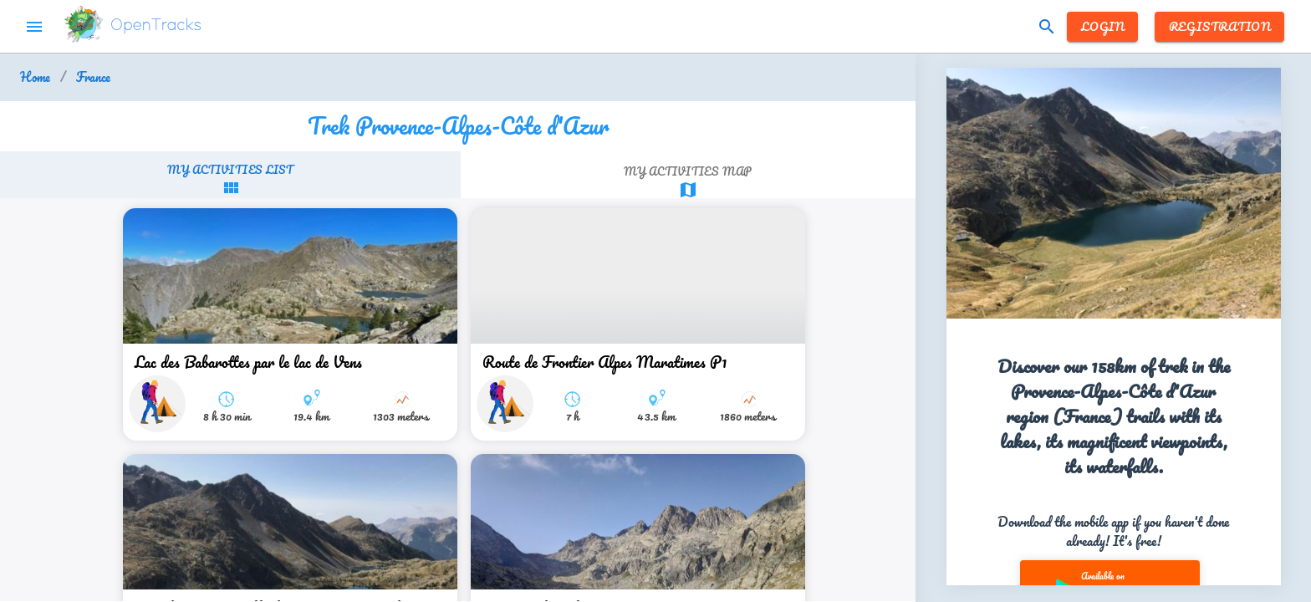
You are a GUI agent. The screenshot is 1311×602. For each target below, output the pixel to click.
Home (35, 77)
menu (34, 27)
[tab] (230, 179)
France (93, 77)
